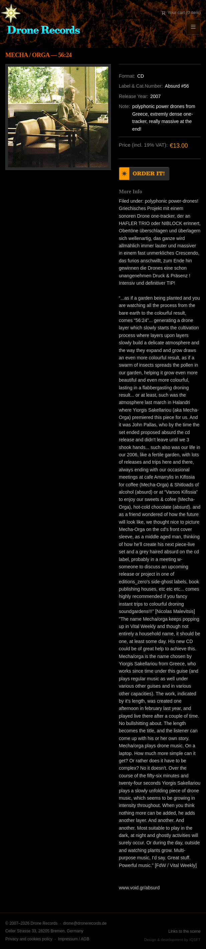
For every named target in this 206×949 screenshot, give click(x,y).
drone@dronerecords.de (85, 923)
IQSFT (195, 940)
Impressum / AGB (73, 939)
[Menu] (193, 27)
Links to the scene (184, 931)
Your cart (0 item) (181, 12)
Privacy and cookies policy (28, 939)
